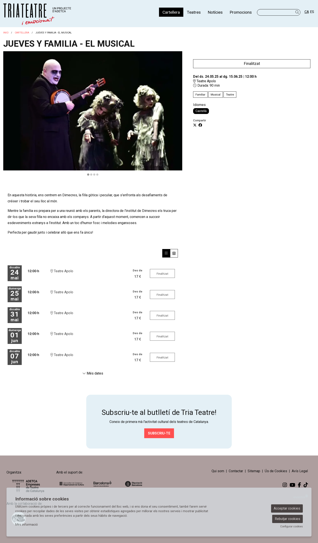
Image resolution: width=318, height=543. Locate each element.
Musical (215, 94)
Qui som (218, 471)
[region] (92, 114)
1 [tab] (88, 174)
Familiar (200, 94)
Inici (5, 32)
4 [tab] (97, 174)
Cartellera (22, 32)
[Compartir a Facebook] (200, 125)
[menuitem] (171, 12)
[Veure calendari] (174, 253)
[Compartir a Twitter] (195, 125)
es (312, 12)
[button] (297, 12)
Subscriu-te (159, 433)
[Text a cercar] (278, 12)
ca (307, 12)
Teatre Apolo (204, 81)
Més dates (92, 373)
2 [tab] (91, 174)
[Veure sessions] (166, 253)
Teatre (230, 94)
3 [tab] (94, 174)
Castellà (201, 111)
